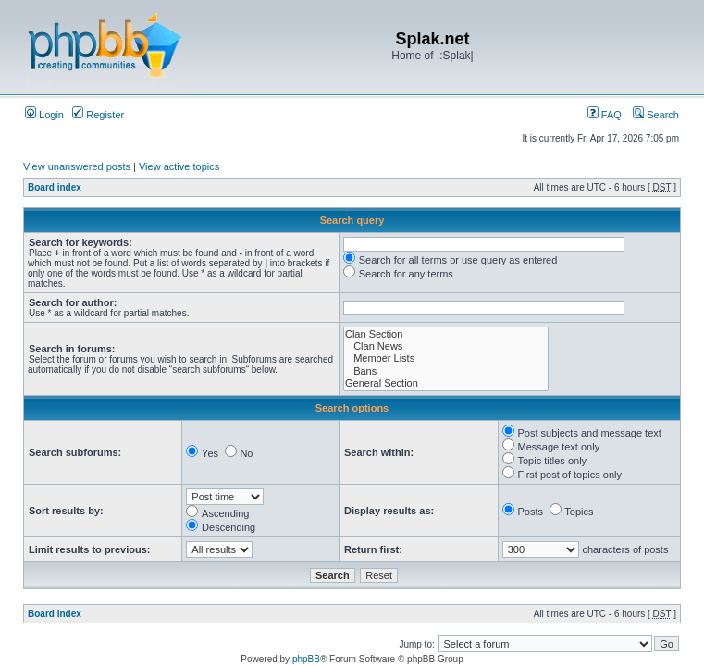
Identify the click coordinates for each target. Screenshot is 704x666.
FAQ (604, 114)
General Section (446, 383)
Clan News (446, 346)
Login (44, 114)
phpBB (306, 659)
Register (98, 114)
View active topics (179, 166)
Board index (54, 187)
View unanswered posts (76, 166)
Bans (446, 371)
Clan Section (446, 334)
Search (656, 114)
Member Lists (446, 358)
